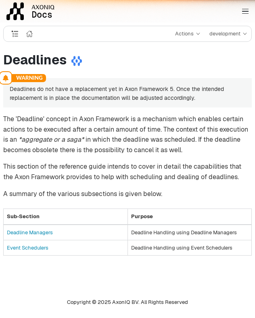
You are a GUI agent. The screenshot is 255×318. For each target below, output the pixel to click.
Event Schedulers (27, 247)
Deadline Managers (30, 232)
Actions (184, 33)
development (224, 33)
